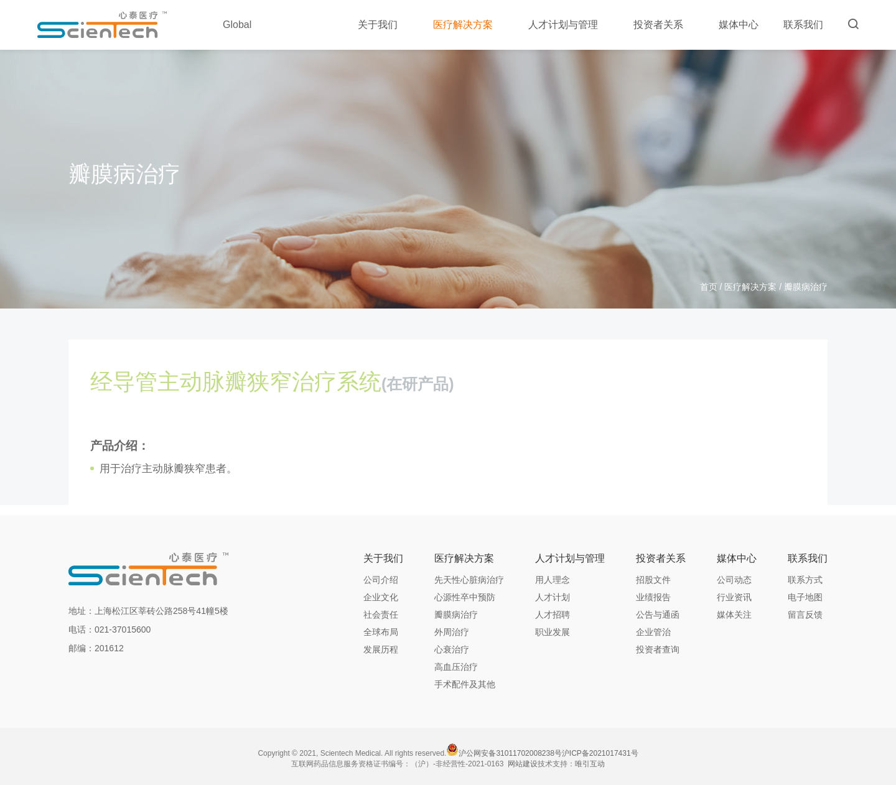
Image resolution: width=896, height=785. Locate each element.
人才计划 (552, 597)
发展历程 (380, 649)
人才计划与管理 (568, 24)
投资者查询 (657, 649)
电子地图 (805, 597)
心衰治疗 (451, 649)
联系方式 (805, 580)
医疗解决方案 (468, 24)
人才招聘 (552, 615)
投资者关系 (663, 24)
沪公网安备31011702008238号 (510, 753)
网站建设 (523, 763)
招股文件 (653, 580)
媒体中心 (738, 24)
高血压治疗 (456, 667)
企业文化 (380, 597)
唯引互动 (590, 763)
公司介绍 (380, 580)
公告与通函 (657, 615)
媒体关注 (734, 615)
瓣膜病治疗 (456, 615)
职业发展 (552, 632)
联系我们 (803, 24)
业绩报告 (653, 597)
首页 (708, 287)
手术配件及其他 (464, 684)
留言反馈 (805, 615)
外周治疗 (451, 632)
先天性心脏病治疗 (469, 580)
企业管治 (653, 632)
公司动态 (734, 580)
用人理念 (552, 580)
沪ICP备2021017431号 (600, 753)
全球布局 (380, 632)
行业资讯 (734, 597)
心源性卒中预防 (464, 597)
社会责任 (380, 615)
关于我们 (383, 24)
